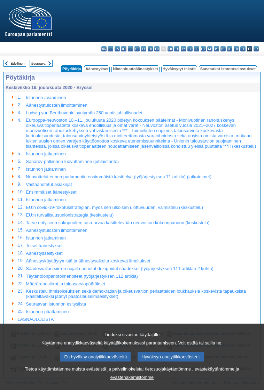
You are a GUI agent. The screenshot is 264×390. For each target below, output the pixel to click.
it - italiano (176, 48)
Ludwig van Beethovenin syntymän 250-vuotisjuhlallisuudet (84, 112)
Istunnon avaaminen (46, 97)
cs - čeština (117, 48)
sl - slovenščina (243, 48)
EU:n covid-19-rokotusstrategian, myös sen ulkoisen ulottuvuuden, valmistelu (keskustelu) (114, 207)
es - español (110, 48)
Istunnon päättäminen (47, 311)
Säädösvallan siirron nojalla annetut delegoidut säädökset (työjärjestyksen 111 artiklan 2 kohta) (119, 268)
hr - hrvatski (170, 48)
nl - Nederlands (209, 48)
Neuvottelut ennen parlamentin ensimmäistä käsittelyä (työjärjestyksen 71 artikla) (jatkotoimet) (118, 176)
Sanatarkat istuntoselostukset (228, 69)
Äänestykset (96, 69)
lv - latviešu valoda (183, 48)
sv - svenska (256, 48)
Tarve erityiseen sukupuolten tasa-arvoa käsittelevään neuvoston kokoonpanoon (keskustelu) (117, 222)
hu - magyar (196, 48)
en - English (150, 48)
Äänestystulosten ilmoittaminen (56, 105)
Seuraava (38, 63)
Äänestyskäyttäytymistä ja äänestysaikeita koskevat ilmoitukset (88, 260)
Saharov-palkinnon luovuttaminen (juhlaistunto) (72, 161)
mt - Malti (203, 48)
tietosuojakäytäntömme (168, 378)
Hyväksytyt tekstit (179, 69)
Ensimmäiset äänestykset (51, 192)
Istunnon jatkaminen (46, 153)
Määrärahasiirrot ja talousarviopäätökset (65, 283)
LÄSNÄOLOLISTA (36, 319)
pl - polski (216, 48)
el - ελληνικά (143, 48)
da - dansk (123, 48)
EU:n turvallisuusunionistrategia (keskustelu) (70, 215)
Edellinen (17, 63)
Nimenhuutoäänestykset (135, 69)
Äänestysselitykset (44, 253)
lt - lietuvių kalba (190, 48)
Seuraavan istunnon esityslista (56, 304)
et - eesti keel (137, 48)
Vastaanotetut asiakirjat (49, 184)
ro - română (229, 48)
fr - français (157, 48)
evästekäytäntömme (215, 378)
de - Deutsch (130, 48)
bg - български (104, 48)
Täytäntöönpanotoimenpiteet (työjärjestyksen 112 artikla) (82, 276)
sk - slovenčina (236, 48)
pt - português (223, 48)
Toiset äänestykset (44, 245)
